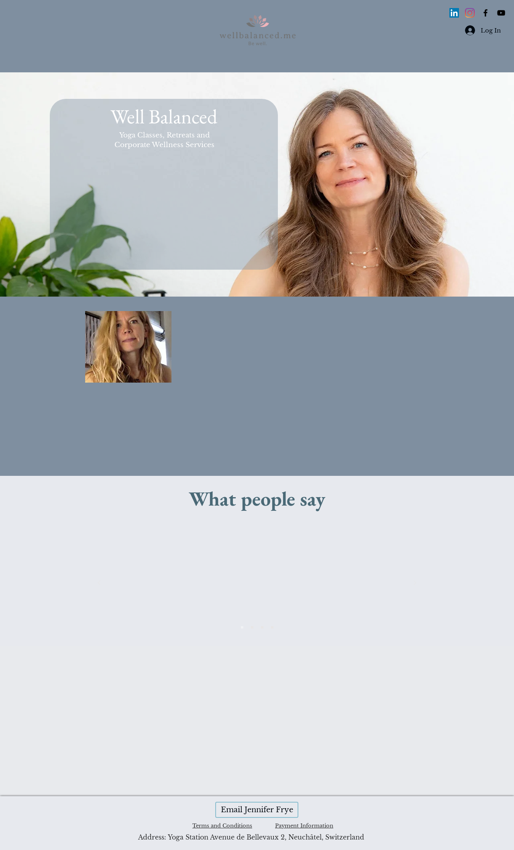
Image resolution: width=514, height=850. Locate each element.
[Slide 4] (252, 627)
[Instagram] (470, 13)
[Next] (415, 583)
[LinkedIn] (454, 13)
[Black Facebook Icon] (485, 13)
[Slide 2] (262, 627)
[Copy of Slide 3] (272, 627)
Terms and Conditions (222, 825)
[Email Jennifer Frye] (256, 810)
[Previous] (99, 583)
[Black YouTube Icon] (501, 13)
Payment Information (304, 825)
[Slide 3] (242, 627)
